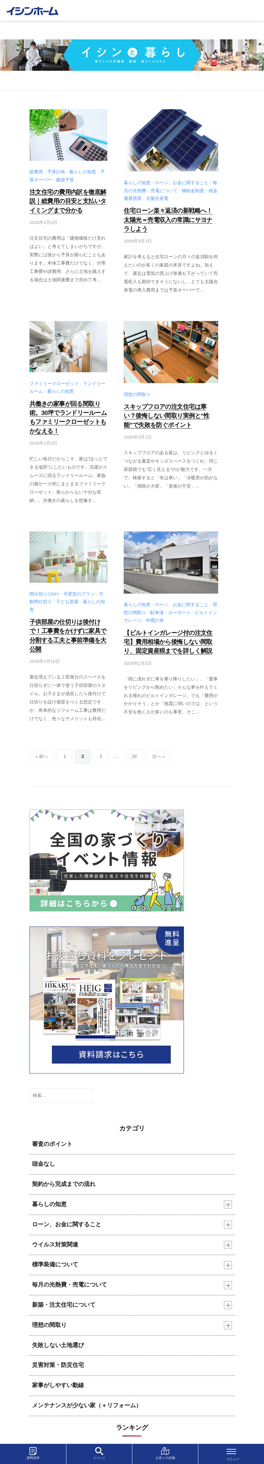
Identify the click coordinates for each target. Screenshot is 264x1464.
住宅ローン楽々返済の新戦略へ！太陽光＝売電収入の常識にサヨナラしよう (168, 219)
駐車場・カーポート (170, 608)
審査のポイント (52, 1138)
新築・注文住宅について (63, 1298)
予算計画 (56, 171)
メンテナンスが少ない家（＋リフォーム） (87, 1399)
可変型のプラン (79, 590)
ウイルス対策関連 (55, 1238)
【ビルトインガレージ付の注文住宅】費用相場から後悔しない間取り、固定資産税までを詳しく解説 (166, 637)
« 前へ (42, 750)
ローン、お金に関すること (182, 182)
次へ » (158, 750)
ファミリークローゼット (54, 382)
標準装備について (55, 1258)
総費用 (36, 171)
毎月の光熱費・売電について (69, 1278)
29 (134, 750)
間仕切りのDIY (44, 590)
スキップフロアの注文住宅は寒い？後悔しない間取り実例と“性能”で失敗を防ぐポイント (168, 413)
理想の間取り (137, 393)
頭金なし (43, 1158)
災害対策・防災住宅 (58, 1359)
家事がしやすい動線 (58, 1379)
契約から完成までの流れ (63, 1178)
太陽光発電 (157, 198)
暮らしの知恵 (82, 171)
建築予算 (65, 179)
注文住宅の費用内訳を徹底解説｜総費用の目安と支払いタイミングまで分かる (65, 200)
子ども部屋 (67, 598)
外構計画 (155, 616)
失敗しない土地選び (58, 1339)
